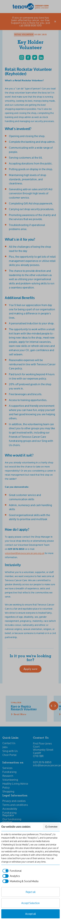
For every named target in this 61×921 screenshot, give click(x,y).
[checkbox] (11, 871)
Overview (51, 826)
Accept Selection (30, 903)
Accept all (30, 913)
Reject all (30, 892)
